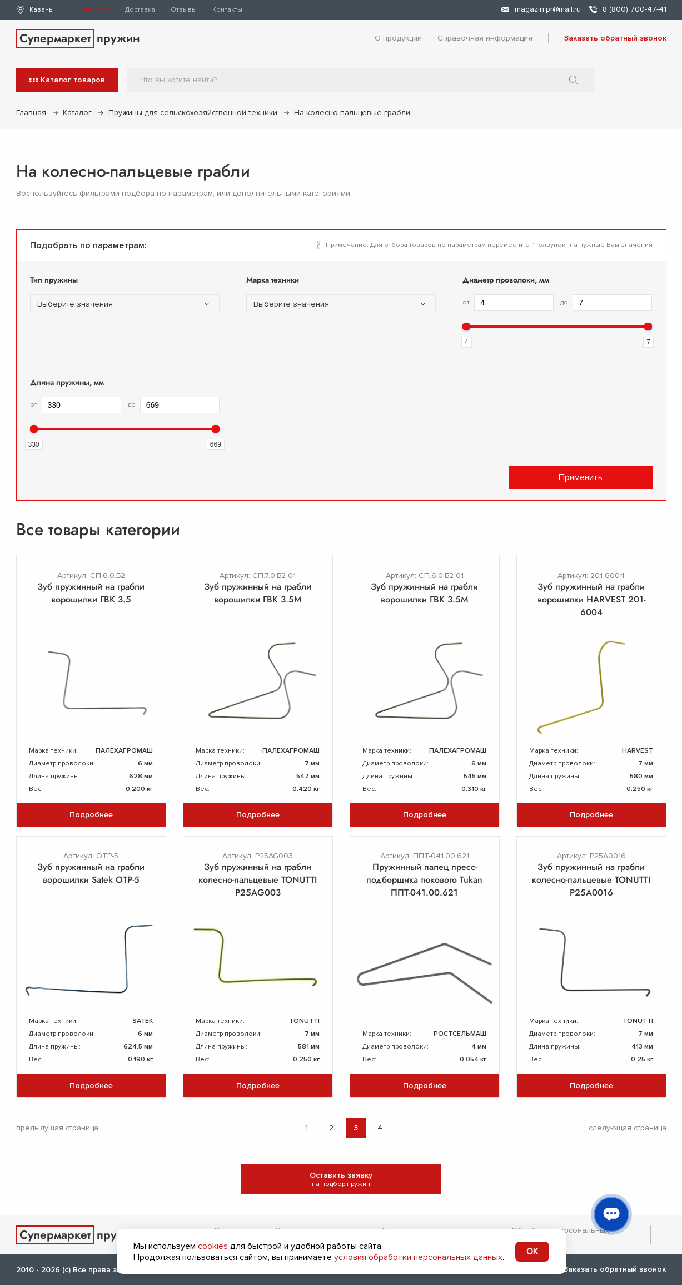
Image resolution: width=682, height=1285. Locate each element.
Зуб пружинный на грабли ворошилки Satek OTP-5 (91, 873)
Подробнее (91, 814)
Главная (31, 112)
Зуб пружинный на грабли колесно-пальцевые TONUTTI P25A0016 (591, 880)
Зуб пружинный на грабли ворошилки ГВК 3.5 (91, 593)
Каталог (96, 10)
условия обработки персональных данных (418, 1257)
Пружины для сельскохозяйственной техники (192, 112)
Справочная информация (484, 38)
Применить (581, 477)
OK (532, 1251)
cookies (213, 1246)
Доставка (140, 10)
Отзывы (184, 10)
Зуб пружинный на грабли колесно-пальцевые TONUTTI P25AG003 (257, 880)
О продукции (398, 38)
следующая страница (627, 1128)
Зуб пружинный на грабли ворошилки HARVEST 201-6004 (591, 599)
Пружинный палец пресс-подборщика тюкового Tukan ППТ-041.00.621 (424, 880)
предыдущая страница (57, 1128)
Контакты (227, 10)
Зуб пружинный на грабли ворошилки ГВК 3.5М (257, 593)
